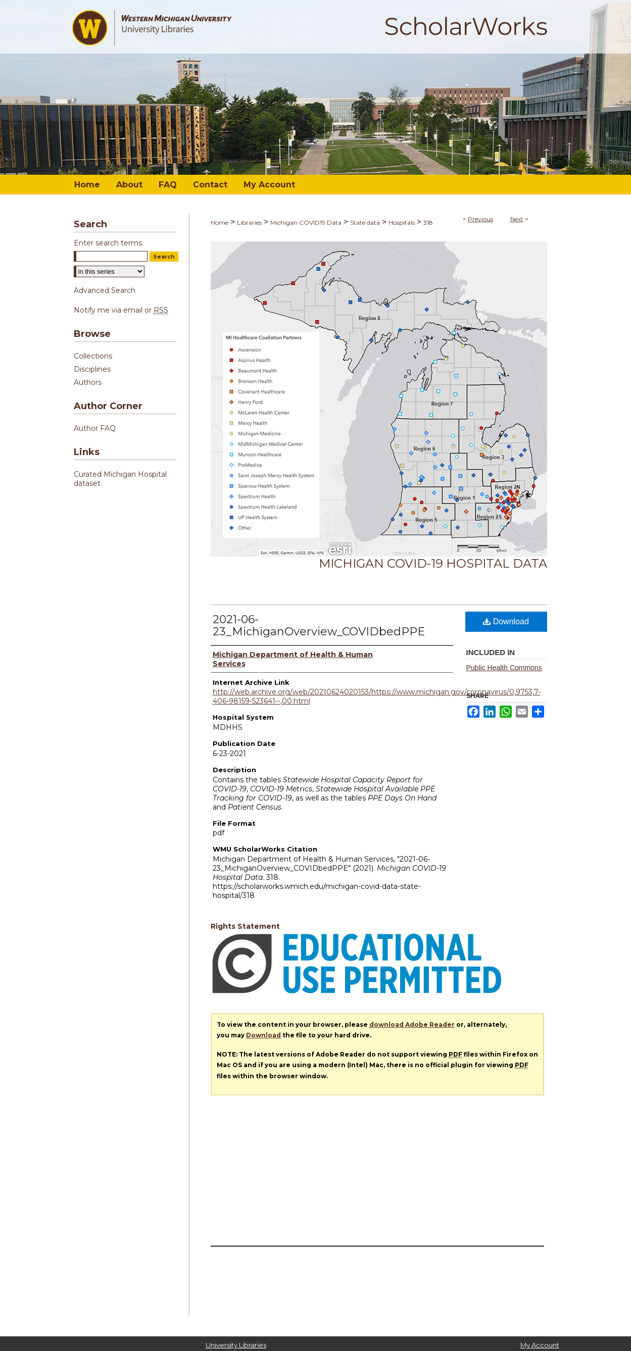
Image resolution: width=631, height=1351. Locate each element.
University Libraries (236, 1345)
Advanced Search (104, 290)
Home (219, 222)
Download (506, 621)
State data (365, 222)
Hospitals (402, 222)
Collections (93, 356)
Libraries (249, 222)
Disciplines (92, 369)
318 (428, 222)
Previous (480, 219)
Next (516, 219)
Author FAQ (95, 428)
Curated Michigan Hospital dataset (120, 479)
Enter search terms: (108, 242)
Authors (88, 382)
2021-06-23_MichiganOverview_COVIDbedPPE (319, 625)
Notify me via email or (121, 310)
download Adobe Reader (412, 1024)
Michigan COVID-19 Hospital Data (433, 563)
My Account (539, 1345)
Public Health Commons (504, 668)
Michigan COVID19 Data (306, 222)
